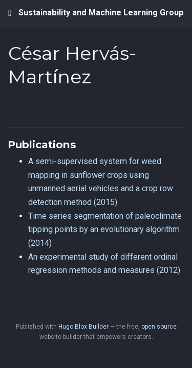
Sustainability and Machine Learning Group (101, 12)
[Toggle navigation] (10, 12)
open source (159, 326)
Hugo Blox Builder (83, 326)
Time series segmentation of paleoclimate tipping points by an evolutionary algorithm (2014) (105, 229)
